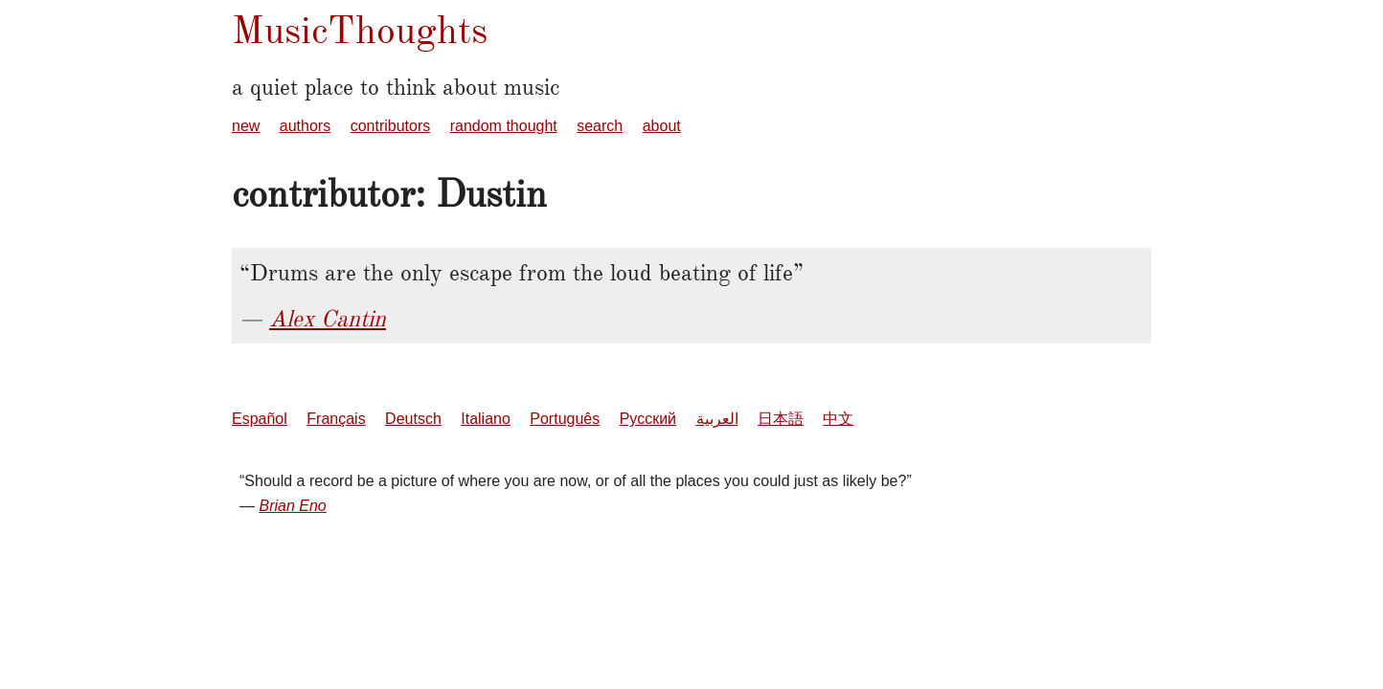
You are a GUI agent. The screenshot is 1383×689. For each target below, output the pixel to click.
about (662, 126)
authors (305, 126)
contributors (391, 126)
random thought (503, 126)
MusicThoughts (359, 30)
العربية (717, 419)
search (600, 126)
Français (335, 419)
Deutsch (413, 419)
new (246, 126)
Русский (648, 419)
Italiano (485, 419)
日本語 (781, 419)
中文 (838, 419)
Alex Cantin (327, 318)
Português (565, 419)
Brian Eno (292, 506)
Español (259, 419)
